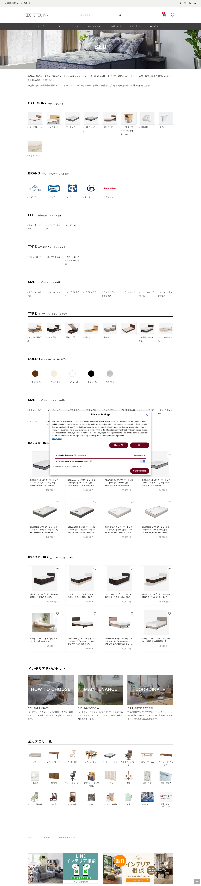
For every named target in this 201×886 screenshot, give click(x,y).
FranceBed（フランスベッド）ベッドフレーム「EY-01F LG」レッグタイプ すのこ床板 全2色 (81, 643)
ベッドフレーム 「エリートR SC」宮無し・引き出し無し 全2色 (82, 597)
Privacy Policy (57, 439)
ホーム (31, 839)
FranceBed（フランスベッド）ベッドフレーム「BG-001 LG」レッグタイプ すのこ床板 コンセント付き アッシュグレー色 (119, 644)
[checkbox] (142, 461)
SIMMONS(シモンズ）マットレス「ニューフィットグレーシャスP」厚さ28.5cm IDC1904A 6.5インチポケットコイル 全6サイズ (44, 532)
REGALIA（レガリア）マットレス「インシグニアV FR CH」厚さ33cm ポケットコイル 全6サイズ (44, 485)
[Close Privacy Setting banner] (147, 415)
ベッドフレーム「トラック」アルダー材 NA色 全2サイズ (43, 642)
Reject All (118, 445)
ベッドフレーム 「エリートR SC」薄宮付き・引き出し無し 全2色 (156, 597)
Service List (82, 455)
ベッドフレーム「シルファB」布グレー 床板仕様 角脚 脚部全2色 (156, 642)
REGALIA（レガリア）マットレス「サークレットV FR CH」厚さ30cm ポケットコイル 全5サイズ (82, 485)
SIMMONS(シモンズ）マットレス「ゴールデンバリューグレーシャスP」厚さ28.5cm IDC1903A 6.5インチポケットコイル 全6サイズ (82, 532)
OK (139, 445)
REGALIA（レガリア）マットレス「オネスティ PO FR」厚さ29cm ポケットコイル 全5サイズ (156, 485)
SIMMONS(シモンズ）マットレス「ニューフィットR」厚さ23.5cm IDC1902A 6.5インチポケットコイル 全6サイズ (119, 532)
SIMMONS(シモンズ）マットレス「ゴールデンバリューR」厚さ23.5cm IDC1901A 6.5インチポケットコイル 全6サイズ (156, 532)
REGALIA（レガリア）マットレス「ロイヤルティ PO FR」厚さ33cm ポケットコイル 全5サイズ (119, 485)
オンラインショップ (47, 839)
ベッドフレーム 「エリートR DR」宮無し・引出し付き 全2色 (44, 597)
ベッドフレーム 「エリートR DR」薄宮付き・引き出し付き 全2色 (119, 597)
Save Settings (139, 471)
